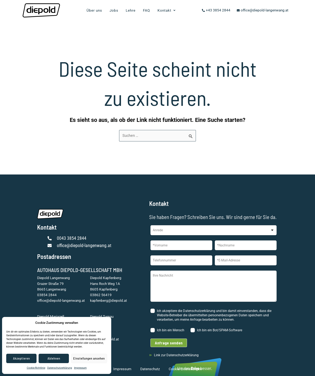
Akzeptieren (21, 358)
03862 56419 (101, 295)
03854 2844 (47, 295)
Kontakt (167, 10)
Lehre (131, 10)
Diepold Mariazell (50, 316)
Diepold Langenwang (53, 278)
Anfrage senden (169, 342)
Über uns (94, 10)
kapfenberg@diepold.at (108, 300)
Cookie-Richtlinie (36, 367)
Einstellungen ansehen (89, 358)
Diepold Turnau (102, 316)
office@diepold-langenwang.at (61, 300)
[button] (166, 10)
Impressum (80, 367)
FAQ (146, 10)
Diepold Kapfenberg (105, 278)
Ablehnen (54, 358)
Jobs (114, 10)
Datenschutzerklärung (59, 367)
